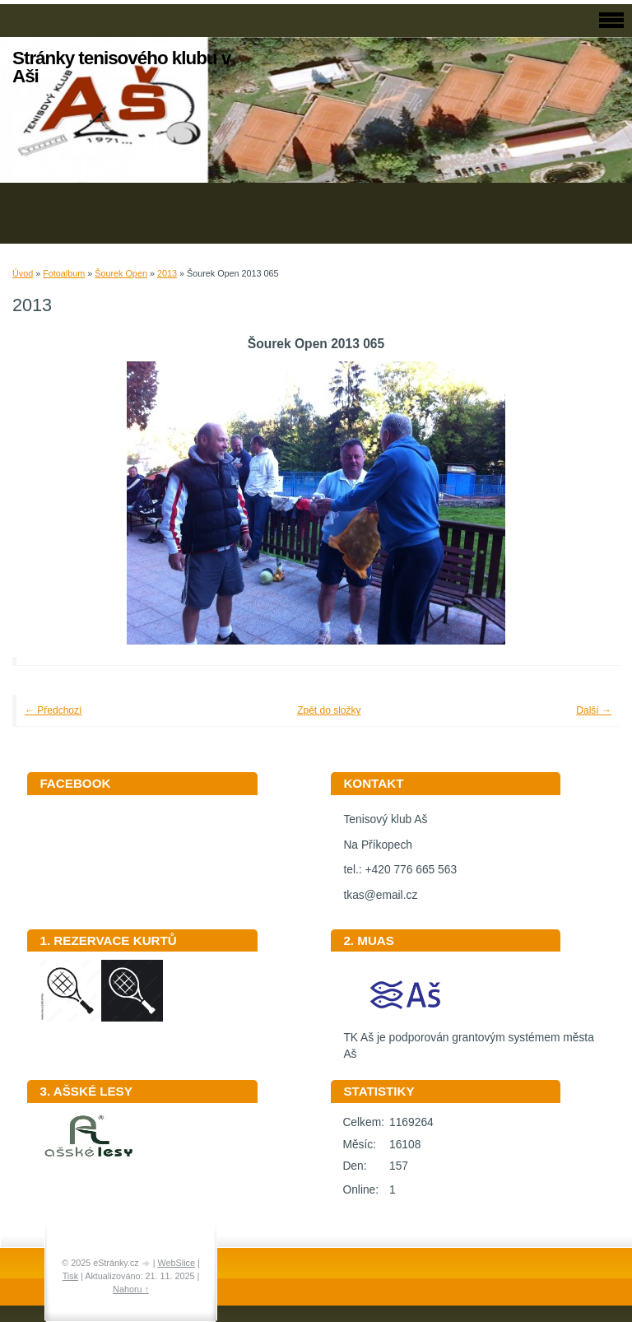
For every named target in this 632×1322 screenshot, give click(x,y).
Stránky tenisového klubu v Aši (121, 67)
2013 (167, 273)
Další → (593, 710)
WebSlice (176, 1263)
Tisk (70, 1276)
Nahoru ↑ (131, 1289)
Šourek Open (121, 273)
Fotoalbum (64, 273)
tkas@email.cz (380, 895)
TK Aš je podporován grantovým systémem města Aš (468, 1040)
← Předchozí (53, 710)
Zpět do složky (328, 710)
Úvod (22, 273)
